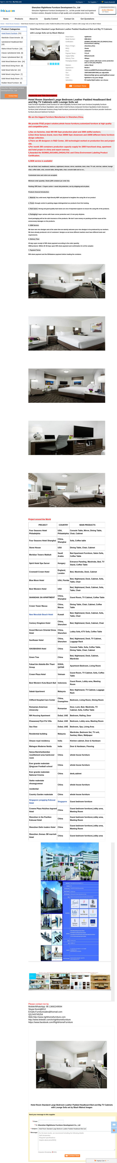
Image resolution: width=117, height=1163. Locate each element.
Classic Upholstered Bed (11, 57)
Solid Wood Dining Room (11, 66)
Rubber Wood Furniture (10, 83)
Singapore (62, 802)
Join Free (9, 2)
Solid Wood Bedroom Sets (11, 61)
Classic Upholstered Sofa (11, 53)
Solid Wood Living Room (11, 74)
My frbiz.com (17, 2)
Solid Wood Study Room (11, 79)
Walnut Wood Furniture (10, 49)
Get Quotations (87, 19)
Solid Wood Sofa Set (9, 70)
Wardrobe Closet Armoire (11, 38)
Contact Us (69, 19)
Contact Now (13, 96)
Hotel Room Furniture (13, 24)
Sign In (2, 2)
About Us (33, 19)
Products (19, 19)
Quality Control (51, 19)
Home (5, 19)
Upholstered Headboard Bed (12, 42)
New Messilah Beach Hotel (41, 615)
